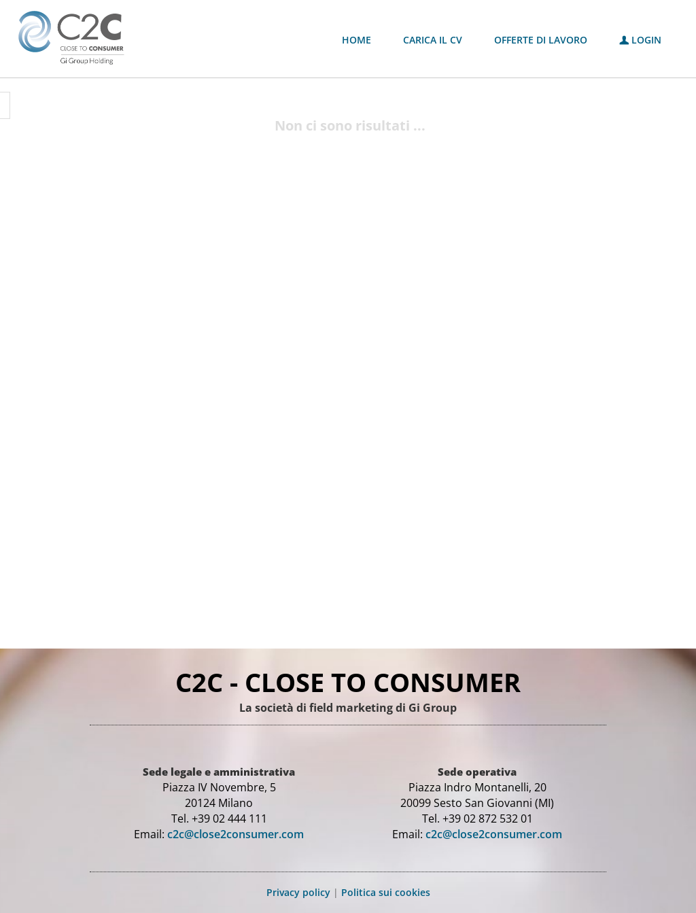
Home (356, 39)
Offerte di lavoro (540, 39)
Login (640, 39)
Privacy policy (298, 892)
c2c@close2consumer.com (235, 834)
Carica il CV (432, 39)
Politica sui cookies (385, 892)
